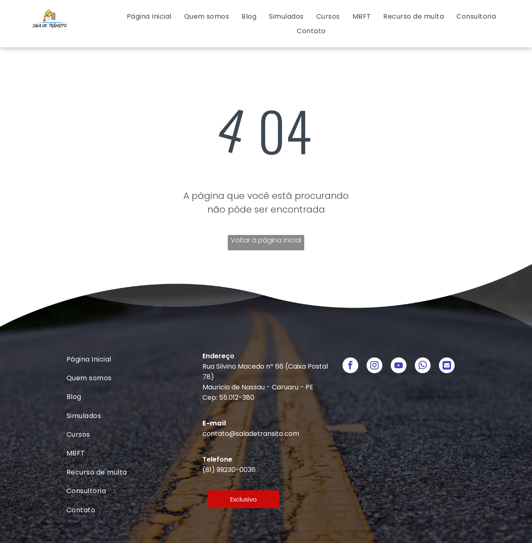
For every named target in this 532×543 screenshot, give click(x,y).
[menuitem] (149, 16)
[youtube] (398, 366)
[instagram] (374, 366)
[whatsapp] (423, 366)
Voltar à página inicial (266, 240)
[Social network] (447, 366)
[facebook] (350, 366)
